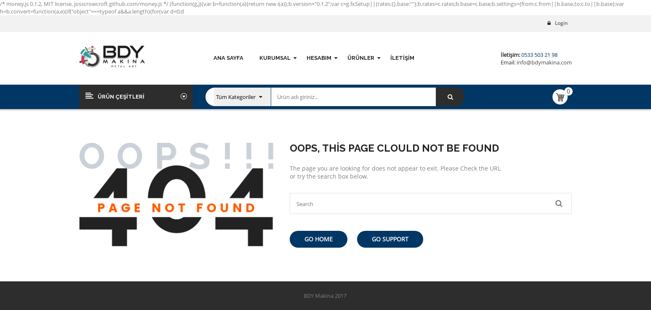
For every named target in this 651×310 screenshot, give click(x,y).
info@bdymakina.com (543, 62)
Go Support (390, 239)
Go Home (318, 239)
